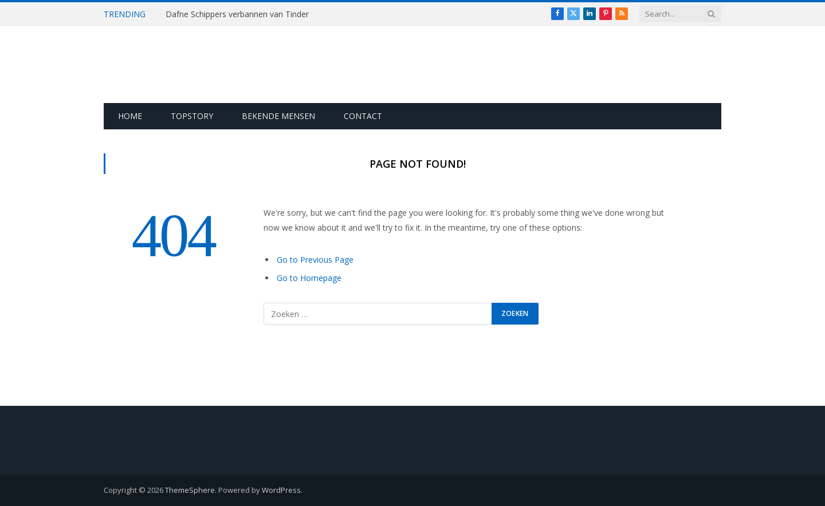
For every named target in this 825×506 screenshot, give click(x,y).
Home (130, 115)
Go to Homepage (309, 277)
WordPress (281, 490)
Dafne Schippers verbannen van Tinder (237, 14)
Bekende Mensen (278, 115)
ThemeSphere (190, 490)
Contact (363, 115)
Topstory (192, 115)
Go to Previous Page (315, 259)
